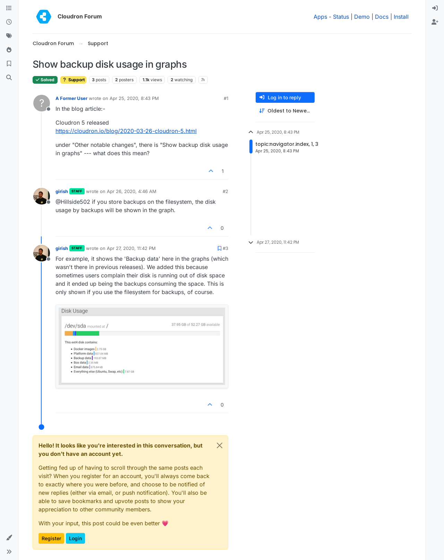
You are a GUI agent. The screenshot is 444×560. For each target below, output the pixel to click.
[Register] (435, 22)
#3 (225, 248)
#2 (225, 191)
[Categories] (9, 8)
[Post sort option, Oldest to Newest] (285, 111)
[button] (9, 537)
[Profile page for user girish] (41, 196)
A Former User (71, 98)
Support (73, 79)
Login (75, 538)
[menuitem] (435, 8)
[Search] (9, 77)
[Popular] (9, 50)
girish (62, 191)
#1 (226, 98)
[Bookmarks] (9, 63)
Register (51, 538)
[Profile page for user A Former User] (41, 103)
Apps (320, 16)
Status (341, 16)
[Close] (219, 445)
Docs (381, 16)
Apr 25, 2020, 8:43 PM (134, 98)
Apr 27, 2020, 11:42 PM (131, 248)
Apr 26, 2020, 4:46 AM (131, 191)
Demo (362, 16)
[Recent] (9, 22)
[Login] (435, 8)
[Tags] (9, 36)
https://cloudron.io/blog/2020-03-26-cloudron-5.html (126, 130)
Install (401, 16)
